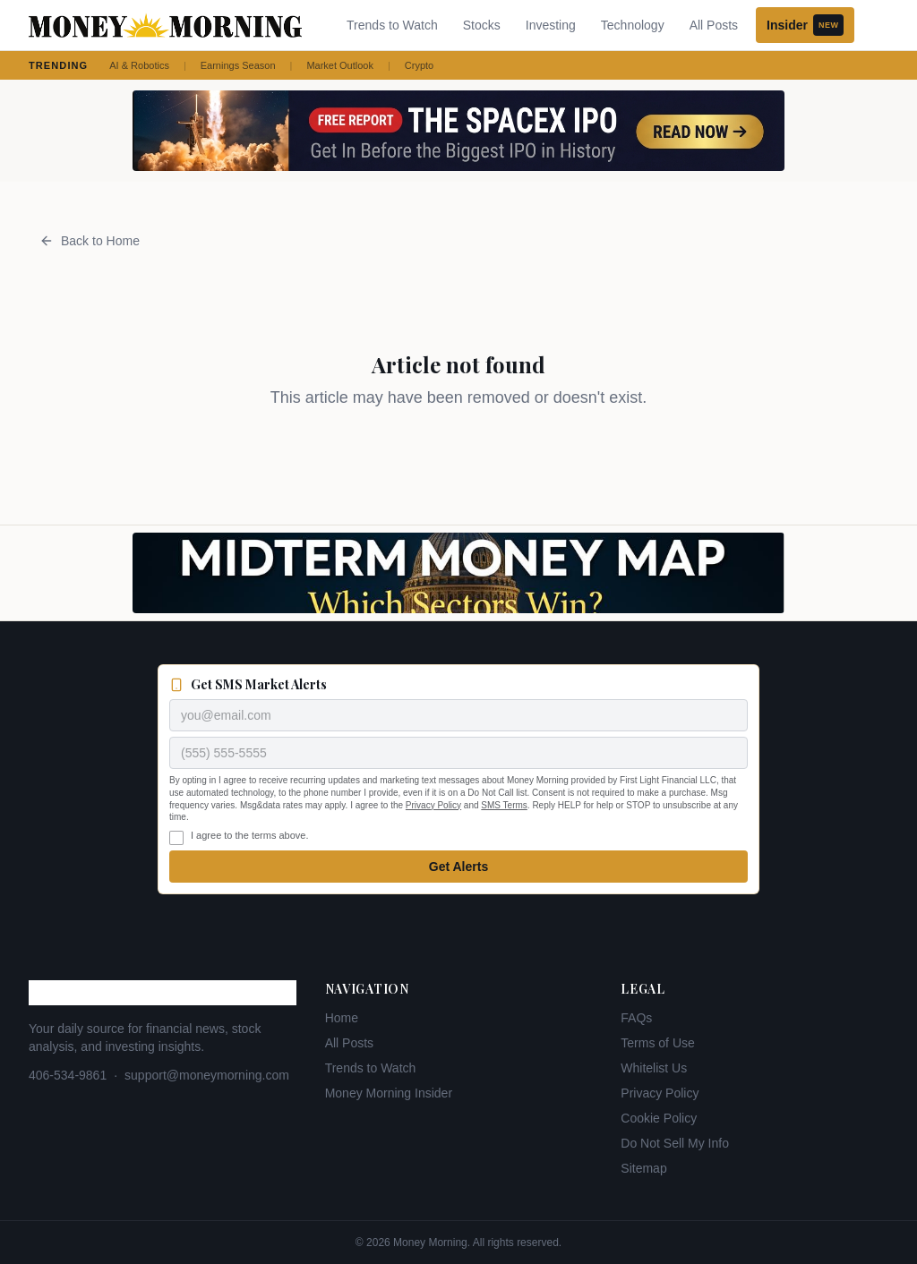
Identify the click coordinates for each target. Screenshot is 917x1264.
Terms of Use (657, 1043)
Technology (632, 25)
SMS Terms (504, 805)
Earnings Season (238, 65)
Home (341, 1018)
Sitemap (643, 1168)
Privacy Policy (433, 805)
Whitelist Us (654, 1068)
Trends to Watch (392, 25)
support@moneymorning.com (206, 1075)
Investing (551, 25)
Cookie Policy (659, 1118)
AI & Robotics (139, 65)
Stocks (482, 25)
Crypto (419, 65)
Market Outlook (339, 65)
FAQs (636, 1018)
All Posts (714, 25)
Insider (805, 25)
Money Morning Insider (388, 1093)
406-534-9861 (68, 1075)
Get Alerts (458, 866)
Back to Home (89, 241)
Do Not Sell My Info (675, 1143)
